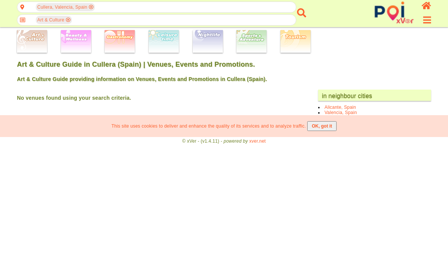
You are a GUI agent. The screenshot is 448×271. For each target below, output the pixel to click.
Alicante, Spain (340, 107)
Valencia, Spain (341, 112)
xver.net (257, 141)
